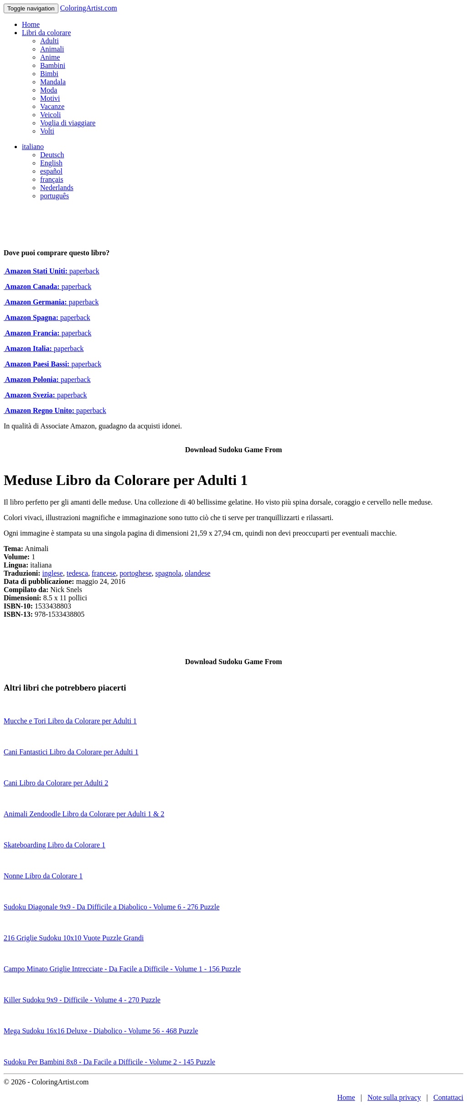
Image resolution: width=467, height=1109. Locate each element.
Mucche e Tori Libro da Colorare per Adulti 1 (70, 721)
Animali (52, 49)
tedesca (77, 573)
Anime (50, 57)
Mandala (53, 82)
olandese (197, 573)
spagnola (169, 573)
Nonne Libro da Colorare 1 (43, 876)
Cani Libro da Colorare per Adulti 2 (56, 783)
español (51, 171)
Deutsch (52, 155)
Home (31, 24)
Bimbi (49, 73)
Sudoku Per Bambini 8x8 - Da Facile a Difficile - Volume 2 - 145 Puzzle (109, 1062)
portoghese (135, 573)
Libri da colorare (46, 32)
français (51, 179)
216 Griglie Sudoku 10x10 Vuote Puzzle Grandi (74, 938)
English (51, 163)
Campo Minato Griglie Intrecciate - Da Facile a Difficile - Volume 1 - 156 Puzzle (122, 969)
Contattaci (448, 1097)
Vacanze (52, 106)
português (54, 196)
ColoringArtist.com (88, 8)
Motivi (50, 98)
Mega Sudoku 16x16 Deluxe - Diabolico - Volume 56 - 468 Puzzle (101, 1031)
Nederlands (56, 187)
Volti (47, 131)
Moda (48, 90)
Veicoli (50, 115)
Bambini (52, 65)
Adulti (49, 41)
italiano (33, 146)
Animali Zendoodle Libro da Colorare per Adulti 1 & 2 (84, 814)
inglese (52, 573)
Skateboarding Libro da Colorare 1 (54, 845)
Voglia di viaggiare (67, 123)
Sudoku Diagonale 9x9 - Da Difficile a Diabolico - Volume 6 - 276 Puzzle (111, 907)
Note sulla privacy (394, 1097)
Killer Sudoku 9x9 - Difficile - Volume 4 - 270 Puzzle (82, 1000)
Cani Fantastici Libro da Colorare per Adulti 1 (71, 752)
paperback (51, 271)
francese (104, 573)
